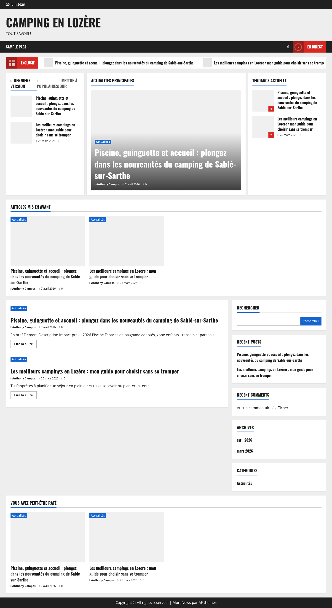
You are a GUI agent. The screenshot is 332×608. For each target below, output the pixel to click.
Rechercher (248, 308)
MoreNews (182, 602)
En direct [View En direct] (308, 47)
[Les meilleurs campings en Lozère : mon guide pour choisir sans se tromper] (126, 241)
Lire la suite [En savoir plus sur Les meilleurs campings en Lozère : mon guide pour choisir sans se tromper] (25, 396)
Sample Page (16, 47)
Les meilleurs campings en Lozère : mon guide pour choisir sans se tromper (264, 62)
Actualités (103, 142)
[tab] (24, 84)
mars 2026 (245, 451)
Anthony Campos (108, 184)
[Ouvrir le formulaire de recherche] (288, 47)
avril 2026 (244, 440)
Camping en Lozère (53, 22)
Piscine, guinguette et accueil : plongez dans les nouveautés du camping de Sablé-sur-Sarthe (118, 62)
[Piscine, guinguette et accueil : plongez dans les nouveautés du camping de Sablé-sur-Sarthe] (48, 241)
